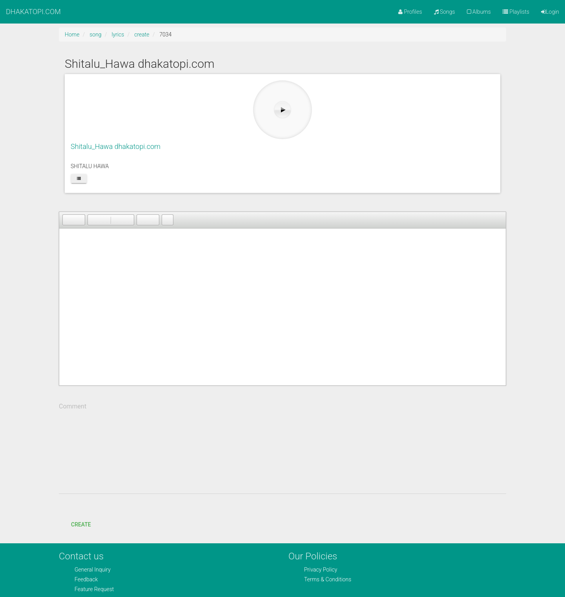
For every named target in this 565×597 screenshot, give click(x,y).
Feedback (86, 579)
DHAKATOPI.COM (33, 11)
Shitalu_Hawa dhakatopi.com (115, 146)
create (141, 34)
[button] (68, 220)
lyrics (117, 34)
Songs (444, 12)
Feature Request (94, 589)
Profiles (410, 12)
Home (72, 34)
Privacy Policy (320, 569)
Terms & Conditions (327, 579)
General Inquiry (93, 569)
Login (550, 12)
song (95, 34)
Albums (479, 12)
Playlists (516, 12)
